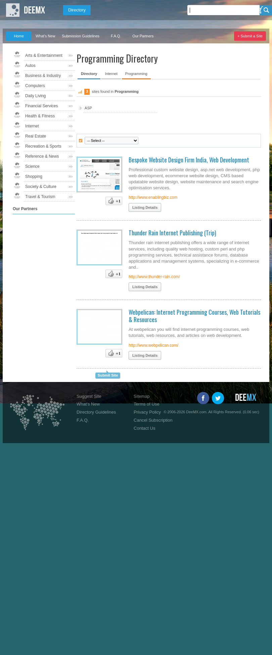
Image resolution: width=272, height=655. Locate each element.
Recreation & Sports (43, 146)
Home (19, 36)
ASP (88, 108)
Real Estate (35, 136)
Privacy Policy (147, 412)
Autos (30, 65)
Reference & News (42, 156)
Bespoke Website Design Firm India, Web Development (189, 159)
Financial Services (41, 106)
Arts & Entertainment (43, 55)
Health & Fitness (40, 116)
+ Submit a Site (250, 36)
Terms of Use (147, 404)
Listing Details (144, 207)
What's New (45, 36)
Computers (35, 85)
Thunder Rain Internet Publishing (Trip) (172, 232)
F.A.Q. (116, 36)
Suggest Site (89, 396)
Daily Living (35, 95)
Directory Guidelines (96, 412)
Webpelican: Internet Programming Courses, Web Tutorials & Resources (194, 316)
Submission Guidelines (80, 36)
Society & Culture (40, 186)
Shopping (33, 176)
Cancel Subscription (153, 420)
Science (32, 166)
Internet (32, 126)
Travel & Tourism (40, 196)
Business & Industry (43, 75)
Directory (77, 9)
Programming (136, 74)
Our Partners (142, 36)
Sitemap (142, 396)
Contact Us (144, 428)
